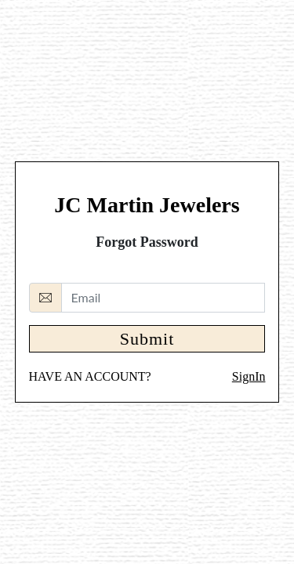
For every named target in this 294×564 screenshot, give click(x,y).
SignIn (249, 376)
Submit (147, 339)
